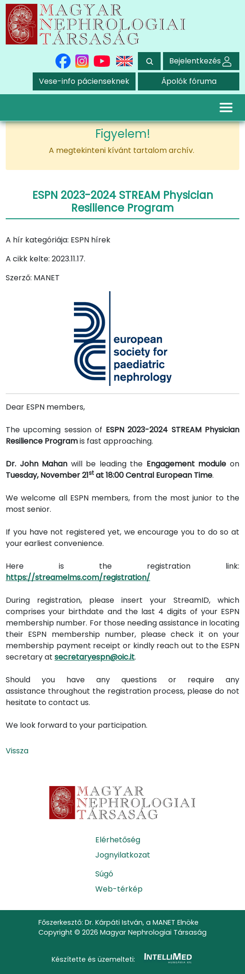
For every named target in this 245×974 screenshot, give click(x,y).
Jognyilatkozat (122, 854)
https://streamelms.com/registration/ (78, 577)
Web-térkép (119, 889)
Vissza (17, 750)
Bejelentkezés (201, 60)
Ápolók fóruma (189, 81)
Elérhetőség (117, 839)
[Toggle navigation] (226, 107)
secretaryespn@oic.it (94, 657)
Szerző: (19, 277)
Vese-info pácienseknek (84, 81)
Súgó (104, 873)
